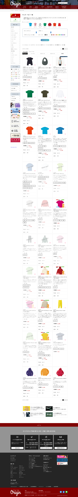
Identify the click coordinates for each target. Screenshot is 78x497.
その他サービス (45, 470)
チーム (49, 150)
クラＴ (33, 113)
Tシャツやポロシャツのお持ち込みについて (35, 466)
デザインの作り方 (31, 459)
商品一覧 (16, 10)
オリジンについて (14, 486)
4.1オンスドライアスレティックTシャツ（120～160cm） (60, 210)
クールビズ (61, 348)
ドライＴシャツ (26, 183)
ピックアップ (13, 456)
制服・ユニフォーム (14, 472)
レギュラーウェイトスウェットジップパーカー (30, 378)
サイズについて (45, 464)
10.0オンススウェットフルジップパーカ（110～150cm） (60, 277)
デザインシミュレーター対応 (29, 34)
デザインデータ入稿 (14, 482)
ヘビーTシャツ (45, 136)
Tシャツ (60, 136)
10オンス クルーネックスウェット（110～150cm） (45, 310)
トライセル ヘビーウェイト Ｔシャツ (30, 136)
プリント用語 (31, 467)
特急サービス (45, 468)
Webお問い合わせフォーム (47, 458)
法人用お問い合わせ (46, 459)
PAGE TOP (39, 425)
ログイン (52, 2)
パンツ (20, 475)
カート (56, 2)
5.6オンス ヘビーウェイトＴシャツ (45, 100)
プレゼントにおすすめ (42, 78)
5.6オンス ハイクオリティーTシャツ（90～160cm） (45, 342)
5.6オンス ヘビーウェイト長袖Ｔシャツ (60, 100)
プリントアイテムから (14, 86)
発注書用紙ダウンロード (14, 483)
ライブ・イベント (26, 285)
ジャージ (12, 475)
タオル (12, 471)
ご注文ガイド (13, 96)
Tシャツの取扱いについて (33, 465)
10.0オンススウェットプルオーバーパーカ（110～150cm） (45, 277)
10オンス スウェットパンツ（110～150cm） (60, 310)
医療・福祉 (21, 472)
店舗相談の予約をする (60, 448)
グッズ (12, 477)
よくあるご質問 (13, 98)
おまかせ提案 (13, 88)
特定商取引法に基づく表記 (24, 486)
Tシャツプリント (13, 459)
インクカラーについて (32, 462)
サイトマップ (41, 486)
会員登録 (47, 2)
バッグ (12, 470)
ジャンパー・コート (22, 474)
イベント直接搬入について (47, 471)
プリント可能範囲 (31, 463)
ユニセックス (26, 111)
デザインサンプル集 (32, 458)
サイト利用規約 (48, 486)
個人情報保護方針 (33, 486)
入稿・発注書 (13, 480)
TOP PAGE (12, 10)
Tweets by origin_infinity (14, 147)
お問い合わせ (13, 100)
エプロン (20, 471)
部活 (44, 146)
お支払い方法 (45, 465)
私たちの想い (13, 458)
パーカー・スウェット (14, 467)
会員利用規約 (56, 486)
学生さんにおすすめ (27, 113)
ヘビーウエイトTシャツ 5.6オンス (60, 67)
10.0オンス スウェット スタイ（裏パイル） (45, 67)
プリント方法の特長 (32, 460)
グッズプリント (13, 460)
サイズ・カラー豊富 (31, 109)
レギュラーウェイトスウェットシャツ (45, 378)
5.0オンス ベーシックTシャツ (30, 100)
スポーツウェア (21, 467)
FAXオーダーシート (14, 90)
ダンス (47, 176)
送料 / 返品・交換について (47, 467)
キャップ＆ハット (22, 470)
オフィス (55, 348)
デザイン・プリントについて (34, 456)
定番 (24, 109)
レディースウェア (13, 468)
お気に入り (42, 2)
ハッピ (12, 474)
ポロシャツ (21, 465)
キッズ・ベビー (21, 468)
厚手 (24, 220)
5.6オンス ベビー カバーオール (30, 67)
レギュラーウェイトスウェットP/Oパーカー (60, 378)
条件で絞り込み (45, 40)
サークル (40, 148)
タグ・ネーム (21, 477)
